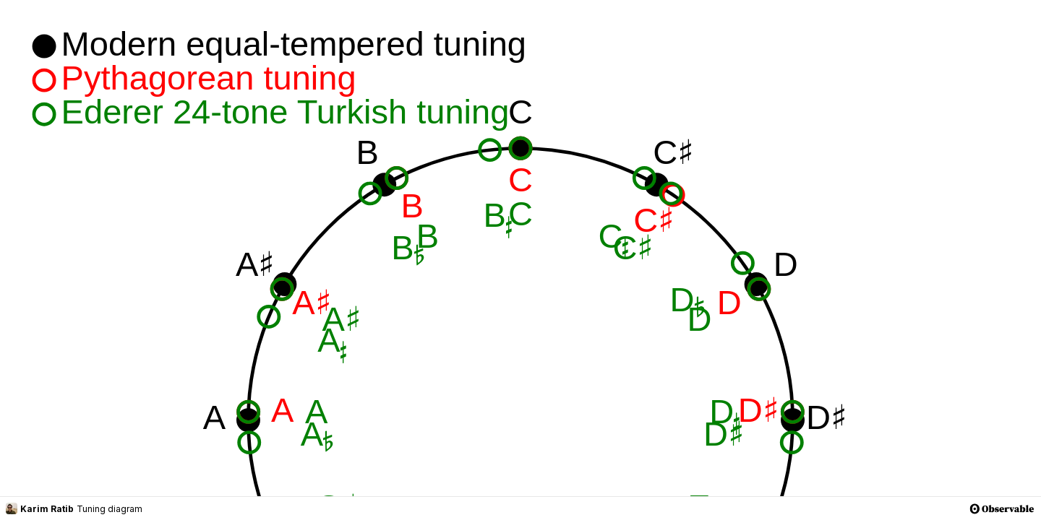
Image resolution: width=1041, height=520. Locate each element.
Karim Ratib (40, 508)
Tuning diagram (109, 508)
